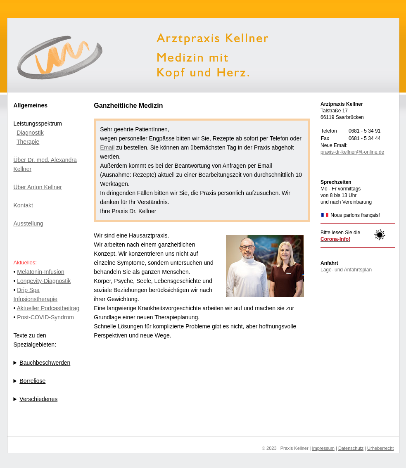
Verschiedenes (38, 399)
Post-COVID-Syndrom (45, 317)
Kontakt (23, 205)
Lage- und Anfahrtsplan (346, 270)
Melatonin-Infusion (40, 271)
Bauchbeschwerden (44, 362)
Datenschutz (350, 448)
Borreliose (32, 381)
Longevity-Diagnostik (44, 281)
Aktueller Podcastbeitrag (48, 308)
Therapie (28, 141)
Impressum (323, 448)
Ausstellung (28, 223)
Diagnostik (30, 132)
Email (107, 147)
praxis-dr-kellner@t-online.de (352, 152)
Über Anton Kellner (38, 187)
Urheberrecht (380, 448)
